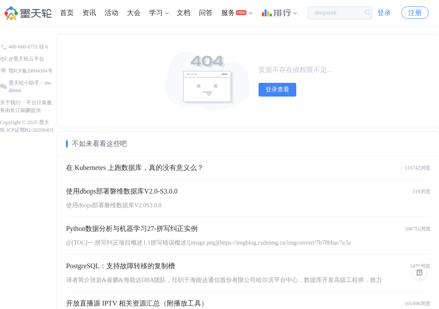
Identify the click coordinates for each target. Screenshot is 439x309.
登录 (384, 12)
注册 (415, 12)
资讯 (89, 12)
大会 (134, 12)
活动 (111, 12)
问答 (206, 12)
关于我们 (10, 103)
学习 (156, 12)
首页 (67, 12)
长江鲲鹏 (20, 110)
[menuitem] (67, 13)
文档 (183, 12)
